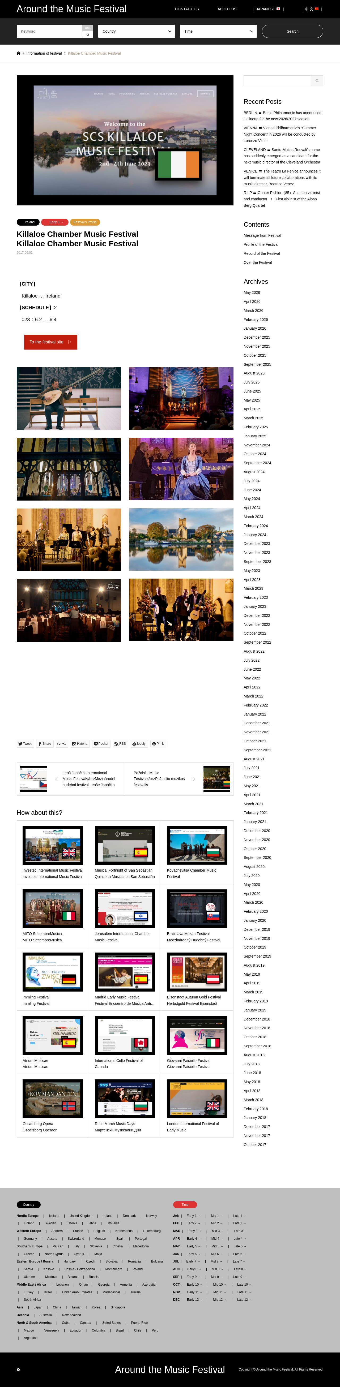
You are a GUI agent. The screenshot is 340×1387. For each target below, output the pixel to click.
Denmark (129, 1216)
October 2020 (255, 849)
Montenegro (114, 1269)
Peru (155, 1330)
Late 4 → (240, 1238)
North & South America (36, 1323)
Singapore (118, 1307)
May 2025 (252, 400)
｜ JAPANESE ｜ (268, 9)
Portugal (140, 1238)
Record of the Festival (262, 253)
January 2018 (255, 1117)
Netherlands (124, 1231)
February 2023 (256, 597)
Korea (96, 1307)
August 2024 (254, 472)
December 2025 (257, 337)
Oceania (24, 1315)
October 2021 (255, 741)
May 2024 (252, 499)
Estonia (71, 1223)
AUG (176, 1269)
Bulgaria (157, 1261)
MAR (176, 1231)
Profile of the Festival (261, 244)
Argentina (29, 1338)
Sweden (50, 1223)
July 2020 (252, 875)
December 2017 (257, 1127)
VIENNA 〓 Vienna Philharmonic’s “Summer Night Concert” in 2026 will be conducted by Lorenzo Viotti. (280, 134)
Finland (29, 1223)
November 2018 (257, 1028)
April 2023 (252, 580)
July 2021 (252, 768)
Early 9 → (194, 1277)
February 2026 (256, 319)
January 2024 (255, 535)
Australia (45, 1315)
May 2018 (252, 1082)
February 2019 (256, 1001)
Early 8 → (194, 1269)
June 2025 (252, 391)
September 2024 (257, 463)
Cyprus (79, 1254)
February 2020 (256, 911)
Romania (134, 1261)
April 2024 (252, 508)
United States (111, 1323)
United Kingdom (80, 1216)
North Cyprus (54, 1254)
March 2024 (253, 517)
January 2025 (255, 436)
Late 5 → (240, 1246)
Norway (151, 1216)
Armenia (126, 1284)
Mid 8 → (218, 1269)
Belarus (73, 1277)
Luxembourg (152, 1231)
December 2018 (257, 1019)
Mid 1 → (217, 1216)
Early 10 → (195, 1284)
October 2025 (255, 355)
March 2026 (253, 310)
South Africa (32, 1300)
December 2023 (257, 543)
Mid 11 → (220, 1292)
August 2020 (254, 866)
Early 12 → (195, 1300)
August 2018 (254, 1055)
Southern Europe (31, 1246)
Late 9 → (239, 1277)
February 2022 (256, 705)
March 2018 (253, 1100)
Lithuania (113, 1223)
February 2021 (256, 813)
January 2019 (255, 1010)
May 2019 (252, 974)
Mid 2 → (217, 1223)
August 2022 (254, 651)
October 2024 (255, 454)
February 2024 (256, 526)
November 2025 (257, 346)
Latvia (91, 1223)
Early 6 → (56, 222)
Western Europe (30, 1231)
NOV (176, 1292)
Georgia (104, 1284)
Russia (94, 1277)
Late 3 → (240, 1231)
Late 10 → (244, 1284)
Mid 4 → (217, 1238)
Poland (138, 1269)
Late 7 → (239, 1261)
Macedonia (141, 1246)
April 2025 (252, 409)
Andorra (57, 1231)
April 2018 (252, 1091)
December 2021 (257, 723)
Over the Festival (258, 262)
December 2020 (257, 831)
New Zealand (71, 1315)
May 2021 (252, 786)
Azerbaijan (149, 1284)
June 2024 (252, 490)
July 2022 (252, 660)
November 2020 (257, 840)
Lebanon (62, 1284)
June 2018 (252, 1073)
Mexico (29, 1330)
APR (176, 1238)
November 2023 (257, 552)
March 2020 (253, 902)
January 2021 (255, 822)
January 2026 (255, 328)
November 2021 (257, 732)
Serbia (28, 1269)
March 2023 (253, 588)
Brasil (120, 1330)
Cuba (66, 1323)
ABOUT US (229, 9)
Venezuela (51, 1330)
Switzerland (76, 1238)
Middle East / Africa (33, 1284)
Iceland (54, 1216)
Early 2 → (194, 1223)
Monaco (100, 1238)
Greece (29, 1254)
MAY (176, 1246)
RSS (18, 1369)
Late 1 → (239, 1216)
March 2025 (253, 418)
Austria (52, 1238)
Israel (48, 1292)
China (57, 1307)
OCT (176, 1284)
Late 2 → (239, 1223)
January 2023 (255, 606)
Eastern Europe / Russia (37, 1261)
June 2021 (252, 777)
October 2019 (255, 947)
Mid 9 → (217, 1277)
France (78, 1231)
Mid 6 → (217, 1254)
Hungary (70, 1261)
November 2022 (257, 624)
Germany (30, 1238)
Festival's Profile (85, 222)
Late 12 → (244, 1300)
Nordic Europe (29, 1216)
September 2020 (257, 857)
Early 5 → (194, 1246)
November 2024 (257, 445)
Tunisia (135, 1292)
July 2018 (252, 1064)
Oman (83, 1284)
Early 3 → (194, 1231)
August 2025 (254, 373)
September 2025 (257, 364)
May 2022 (252, 678)
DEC (176, 1300)
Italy (76, 1246)
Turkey (29, 1292)
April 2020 (252, 893)
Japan (38, 1307)
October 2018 (255, 1037)
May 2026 (252, 292)
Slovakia (111, 1261)
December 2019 (257, 929)
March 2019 (253, 992)
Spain (120, 1238)
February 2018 (256, 1109)
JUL (176, 1261)
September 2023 (257, 561)
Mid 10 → (220, 1284)
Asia (22, 1307)
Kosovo (48, 1269)
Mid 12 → (220, 1300)
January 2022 (255, 714)
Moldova (51, 1277)
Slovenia (96, 1246)
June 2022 (252, 669)
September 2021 (257, 750)
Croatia (117, 1246)
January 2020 (255, 920)
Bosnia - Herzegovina (79, 1269)
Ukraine (29, 1277)
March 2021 (253, 804)
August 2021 (254, 759)
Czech (90, 1261)
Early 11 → (195, 1292)
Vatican (58, 1246)
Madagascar (111, 1292)
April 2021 (252, 795)
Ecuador (75, 1330)
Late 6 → (239, 1254)
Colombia (99, 1330)
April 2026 (252, 301)
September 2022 (257, 642)
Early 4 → (194, 1238)
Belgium (99, 1231)
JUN (176, 1254)
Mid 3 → (218, 1231)
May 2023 (252, 570)
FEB (176, 1223)
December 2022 (257, 615)
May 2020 (252, 884)
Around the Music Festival (170, 1369)
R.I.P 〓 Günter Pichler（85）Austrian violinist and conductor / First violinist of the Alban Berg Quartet (282, 199)
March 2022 (253, 696)
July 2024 (252, 481)
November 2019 (257, 938)
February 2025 (256, 427)
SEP (176, 1277)
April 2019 (252, 983)
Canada (85, 1323)
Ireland (30, 222)
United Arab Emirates (77, 1292)
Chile (137, 1330)
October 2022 (255, 633)
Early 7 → (193, 1261)
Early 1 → (194, 1216)
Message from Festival (262, 235)
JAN (176, 1216)
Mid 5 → (217, 1246)
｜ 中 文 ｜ (312, 9)
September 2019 (257, 956)
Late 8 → (240, 1269)
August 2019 (254, 965)
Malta (98, 1254)
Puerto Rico (139, 1323)
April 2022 (252, 687)
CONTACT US (187, 9)
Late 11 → (244, 1292)
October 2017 (255, 1145)
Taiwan (76, 1307)
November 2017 (257, 1136)
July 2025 (252, 382)
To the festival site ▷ (50, 342)
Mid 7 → (216, 1261)
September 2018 (257, 1046)
